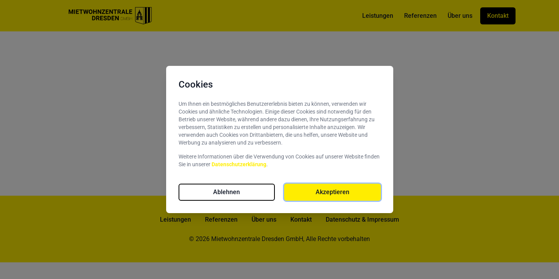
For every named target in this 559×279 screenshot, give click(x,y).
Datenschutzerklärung (239, 164)
